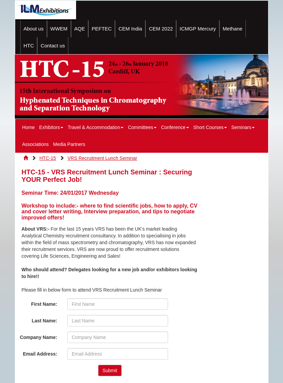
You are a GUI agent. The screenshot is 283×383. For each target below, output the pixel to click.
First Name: (44, 304)
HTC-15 (48, 158)
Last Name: (44, 320)
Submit (109, 370)
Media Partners (69, 144)
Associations (35, 144)
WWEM (59, 28)
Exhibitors (51, 127)
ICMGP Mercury (198, 28)
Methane (232, 28)
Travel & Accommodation (95, 127)
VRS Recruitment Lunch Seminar (102, 158)
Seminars (243, 127)
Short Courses (210, 127)
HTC (29, 45)
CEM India (130, 28)
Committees (142, 127)
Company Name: (38, 337)
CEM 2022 (161, 28)
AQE (79, 28)
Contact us (53, 45)
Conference (175, 127)
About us (34, 28)
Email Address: (40, 354)
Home (28, 127)
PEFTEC (102, 28)
